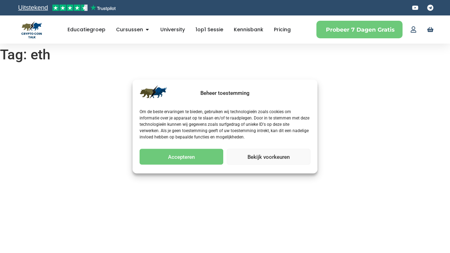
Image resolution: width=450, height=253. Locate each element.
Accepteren (181, 157)
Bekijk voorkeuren (269, 157)
